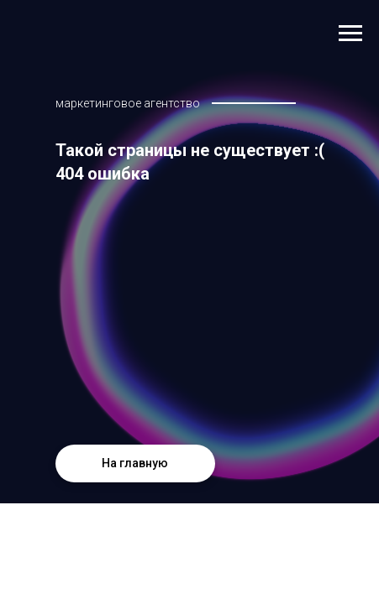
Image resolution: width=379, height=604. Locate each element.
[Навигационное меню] (350, 33)
